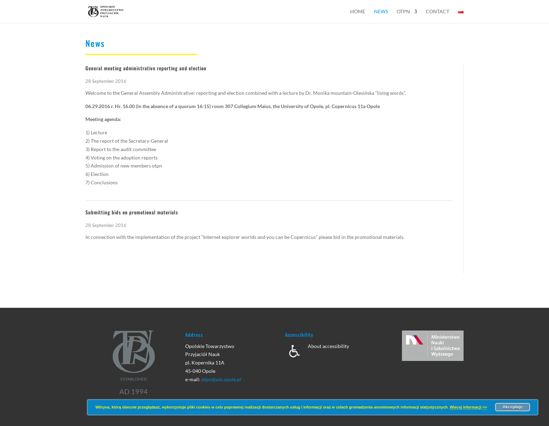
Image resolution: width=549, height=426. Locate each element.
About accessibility (328, 346)
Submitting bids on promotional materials (131, 212)
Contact (437, 11)
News (381, 11)
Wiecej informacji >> (468, 407)
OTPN (403, 11)
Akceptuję (512, 407)
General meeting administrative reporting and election (146, 68)
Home (357, 11)
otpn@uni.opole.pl (221, 379)
